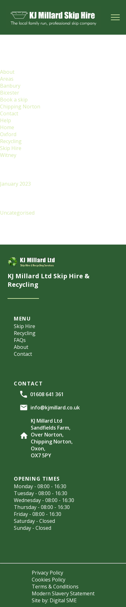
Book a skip (14, 99)
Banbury (10, 85)
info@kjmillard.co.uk (55, 407)
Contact (9, 113)
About (7, 71)
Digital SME (63, 600)
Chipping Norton (20, 106)
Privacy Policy (47, 572)
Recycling (11, 141)
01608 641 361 (47, 394)
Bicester (9, 92)
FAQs (20, 340)
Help (5, 120)
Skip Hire (10, 148)
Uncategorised (17, 212)
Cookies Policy (48, 579)
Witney (8, 155)
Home (7, 127)
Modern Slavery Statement (63, 593)
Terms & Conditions (55, 586)
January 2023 (15, 183)
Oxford (8, 134)
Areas (7, 78)
